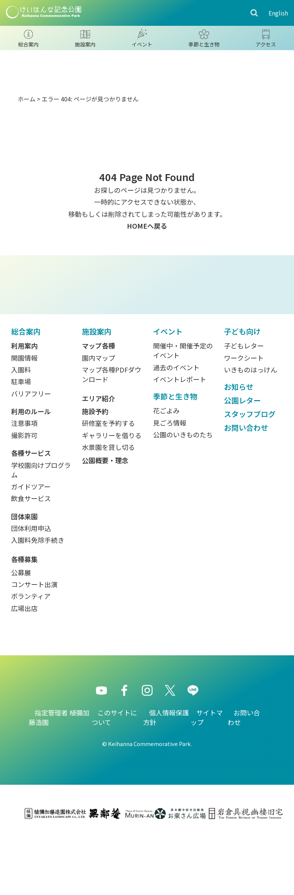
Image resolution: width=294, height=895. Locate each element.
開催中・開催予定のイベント (183, 414)
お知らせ (238, 450)
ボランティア (31, 660)
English (278, 12)
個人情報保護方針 (166, 781)
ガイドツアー (31, 550)
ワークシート (244, 421)
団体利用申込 (31, 592)
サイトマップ (206, 781)
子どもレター (244, 409)
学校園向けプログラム (41, 533)
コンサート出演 (34, 648)
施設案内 (96, 395)
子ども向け (242, 395)
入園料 (21, 433)
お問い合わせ (246, 491)
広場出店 (24, 672)
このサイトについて (114, 781)
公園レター (242, 464)
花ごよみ (166, 474)
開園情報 (24, 421)
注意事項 (24, 487)
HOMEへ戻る (147, 225)
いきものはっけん (250, 433)
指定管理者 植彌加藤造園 (59, 781)
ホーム (26, 98)
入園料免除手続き (37, 604)
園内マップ (98, 421)
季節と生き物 (175, 460)
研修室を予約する (108, 487)
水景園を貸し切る (108, 511)
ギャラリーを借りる (112, 499)
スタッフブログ (250, 477)
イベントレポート (179, 443)
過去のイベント (176, 431)
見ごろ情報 (169, 486)
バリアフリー (31, 457)
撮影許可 (24, 499)
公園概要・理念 (105, 524)
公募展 (21, 636)
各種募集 (24, 623)
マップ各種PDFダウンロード (111, 438)
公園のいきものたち (183, 498)
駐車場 (21, 445)
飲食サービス (31, 562)
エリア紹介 (98, 462)
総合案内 (26, 395)
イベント (168, 395)
